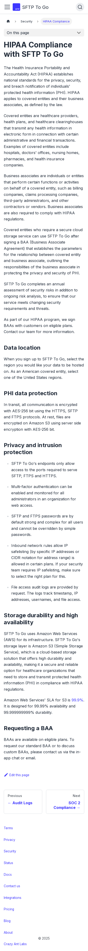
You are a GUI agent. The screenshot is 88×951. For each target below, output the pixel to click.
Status (8, 863)
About (8, 932)
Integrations (12, 898)
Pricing (9, 909)
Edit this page (16, 775)
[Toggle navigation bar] (7, 7)
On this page (18, 32)
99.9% (77, 700)
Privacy (9, 840)
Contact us (12, 886)
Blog (7, 921)
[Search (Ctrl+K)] (80, 7)
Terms (8, 828)
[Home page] (8, 21)
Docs (8, 874)
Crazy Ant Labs (15, 944)
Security (10, 851)
